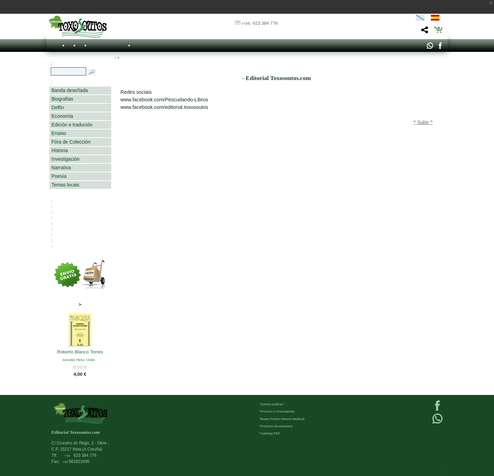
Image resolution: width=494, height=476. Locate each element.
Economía (62, 116)
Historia (59, 150)
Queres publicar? (272, 404)
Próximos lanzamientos (277, 426)
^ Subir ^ (423, 122)
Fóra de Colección (71, 142)
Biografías (62, 99)
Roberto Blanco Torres (80, 352)
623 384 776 (260, 23)
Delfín (57, 107)
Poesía (59, 176)
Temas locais (65, 185)
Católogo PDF (270, 433)
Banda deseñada (69, 90)
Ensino (58, 133)
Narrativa (61, 167)
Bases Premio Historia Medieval (283, 419)
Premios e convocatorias (278, 411)
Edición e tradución (71, 124)
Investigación (65, 159)
